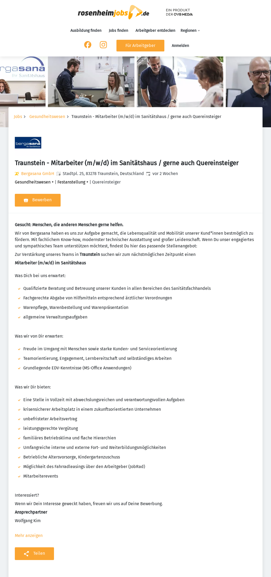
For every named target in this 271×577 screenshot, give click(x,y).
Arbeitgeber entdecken (155, 30)
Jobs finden (118, 30)
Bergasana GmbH (37, 173)
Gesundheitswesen (47, 116)
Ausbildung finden (85, 30)
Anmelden (180, 45)
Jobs (18, 116)
